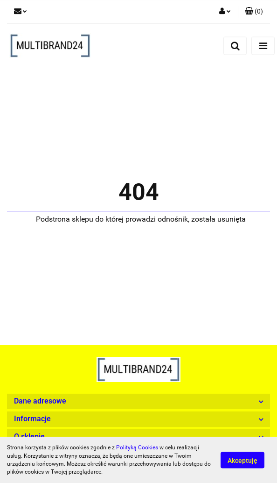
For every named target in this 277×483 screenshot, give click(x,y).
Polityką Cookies (137, 447)
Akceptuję (242, 460)
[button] (254, 11)
